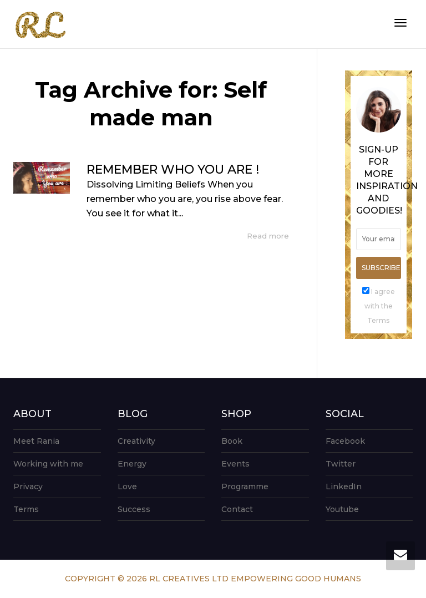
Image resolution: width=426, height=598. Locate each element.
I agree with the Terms (379, 306)
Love (127, 486)
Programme (244, 486)
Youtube (342, 509)
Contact (237, 509)
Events (235, 464)
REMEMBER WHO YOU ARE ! (173, 169)
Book (231, 441)
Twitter (341, 464)
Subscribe (381, 267)
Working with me (48, 464)
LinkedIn (344, 486)
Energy (132, 464)
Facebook (345, 441)
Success (134, 509)
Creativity (136, 441)
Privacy (28, 486)
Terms (26, 509)
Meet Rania (36, 441)
